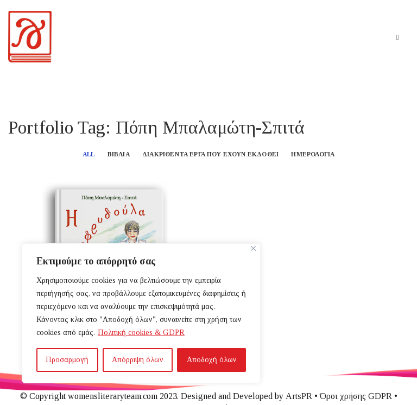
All (89, 154)
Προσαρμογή (67, 360)
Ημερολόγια (312, 154)
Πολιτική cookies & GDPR (141, 332)
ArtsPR (299, 396)
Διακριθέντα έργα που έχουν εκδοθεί (210, 154)
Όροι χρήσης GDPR (356, 396)
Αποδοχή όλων (212, 360)
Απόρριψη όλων (137, 360)
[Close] (253, 248)
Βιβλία (119, 154)
